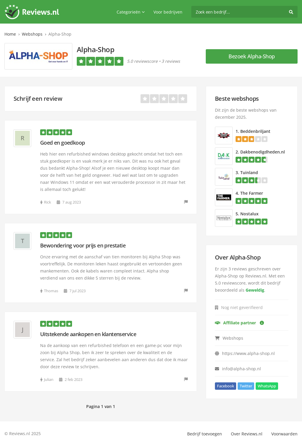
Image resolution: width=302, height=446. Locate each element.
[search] (244, 12)
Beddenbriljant (255, 131)
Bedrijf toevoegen (204, 434)
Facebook (225, 386)
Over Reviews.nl (246, 434)
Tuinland (249, 172)
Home (10, 34)
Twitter (246, 386)
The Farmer (251, 193)
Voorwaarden (284, 434)
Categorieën (131, 12)
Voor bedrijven (168, 12)
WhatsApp (267, 386)
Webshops (32, 34)
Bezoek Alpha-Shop (251, 56)
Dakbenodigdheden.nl (262, 152)
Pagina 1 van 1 (100, 406)
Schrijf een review (38, 99)
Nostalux (249, 214)
